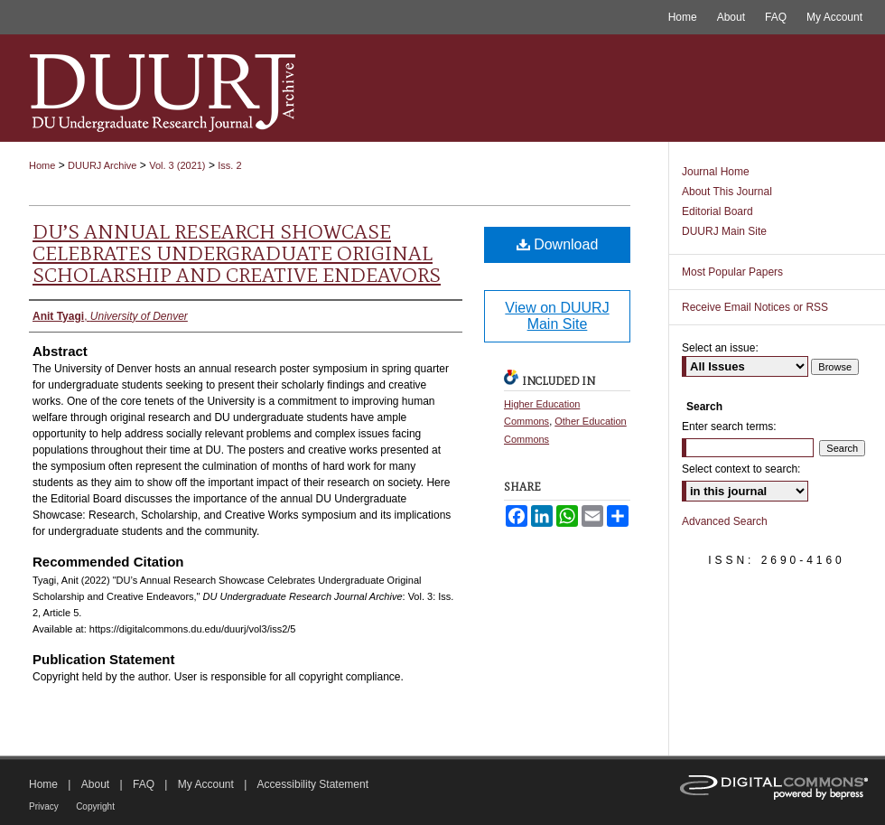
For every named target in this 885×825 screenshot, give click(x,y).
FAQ (143, 784)
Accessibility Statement (312, 784)
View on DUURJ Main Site (557, 316)
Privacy (44, 806)
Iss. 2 (229, 165)
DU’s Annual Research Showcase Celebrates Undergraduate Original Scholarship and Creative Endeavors (237, 253)
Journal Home (716, 171)
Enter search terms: (729, 426)
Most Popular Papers (732, 272)
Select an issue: (720, 348)
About (95, 784)
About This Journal (727, 191)
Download (558, 244)
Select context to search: (741, 469)
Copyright (95, 806)
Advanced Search (725, 521)
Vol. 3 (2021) (177, 165)
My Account (206, 784)
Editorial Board (717, 211)
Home (42, 165)
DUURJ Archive (102, 165)
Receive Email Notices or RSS (755, 307)
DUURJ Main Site (724, 231)
